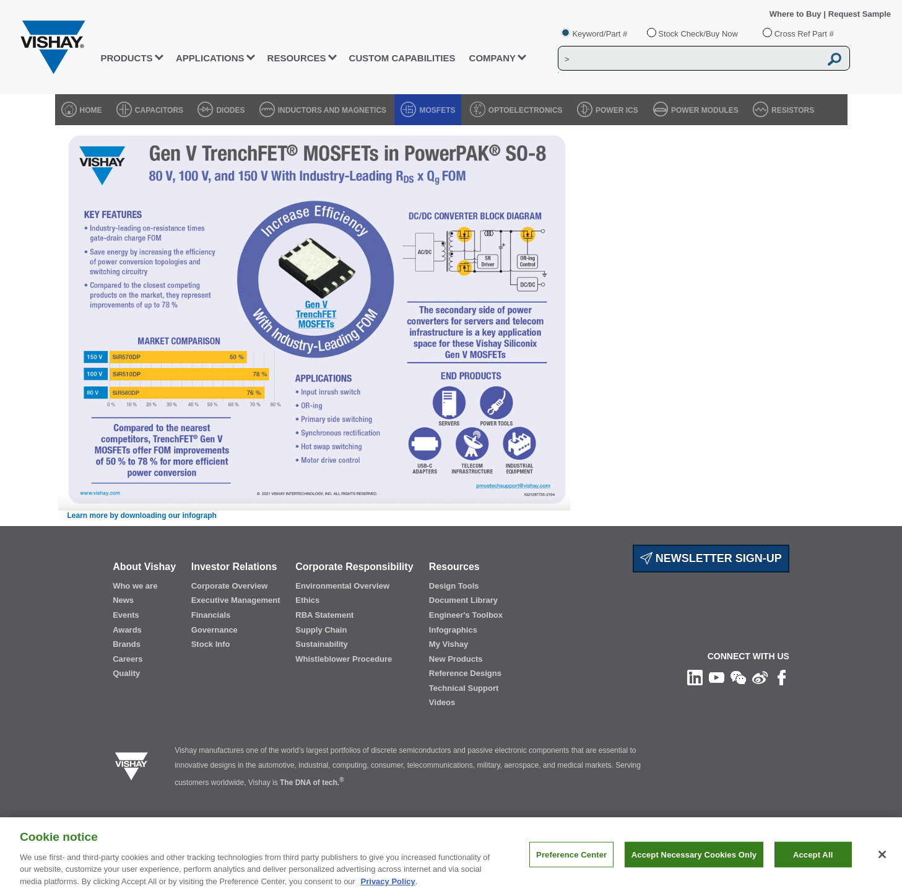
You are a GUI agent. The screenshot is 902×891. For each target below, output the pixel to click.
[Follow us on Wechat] (738, 677)
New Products (456, 659)
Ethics (307, 600)
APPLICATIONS (210, 58)
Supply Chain (321, 629)
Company (492, 58)
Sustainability (321, 644)
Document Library (463, 600)
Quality (126, 673)
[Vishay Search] (689, 58)
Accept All (813, 862)
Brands (127, 644)
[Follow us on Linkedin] (695, 677)
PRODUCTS (126, 58)
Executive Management (235, 600)
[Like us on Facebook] (781, 677)
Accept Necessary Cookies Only (694, 862)
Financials (211, 615)
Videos (442, 702)
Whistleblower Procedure (343, 659)
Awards (127, 629)
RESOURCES (296, 58)
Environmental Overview (342, 585)
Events (126, 615)
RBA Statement (324, 615)
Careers (127, 659)
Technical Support (463, 688)
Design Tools (454, 585)
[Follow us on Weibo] (760, 677)
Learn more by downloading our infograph (142, 515)
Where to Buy (796, 14)
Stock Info (210, 644)
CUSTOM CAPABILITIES (402, 58)
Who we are (135, 585)
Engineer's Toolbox (466, 615)
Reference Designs (465, 673)
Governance (214, 629)
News (123, 600)
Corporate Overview (229, 585)
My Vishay (448, 644)
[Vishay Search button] (834, 58)
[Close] (882, 862)
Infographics (453, 629)
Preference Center (571, 862)
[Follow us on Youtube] (716, 677)
